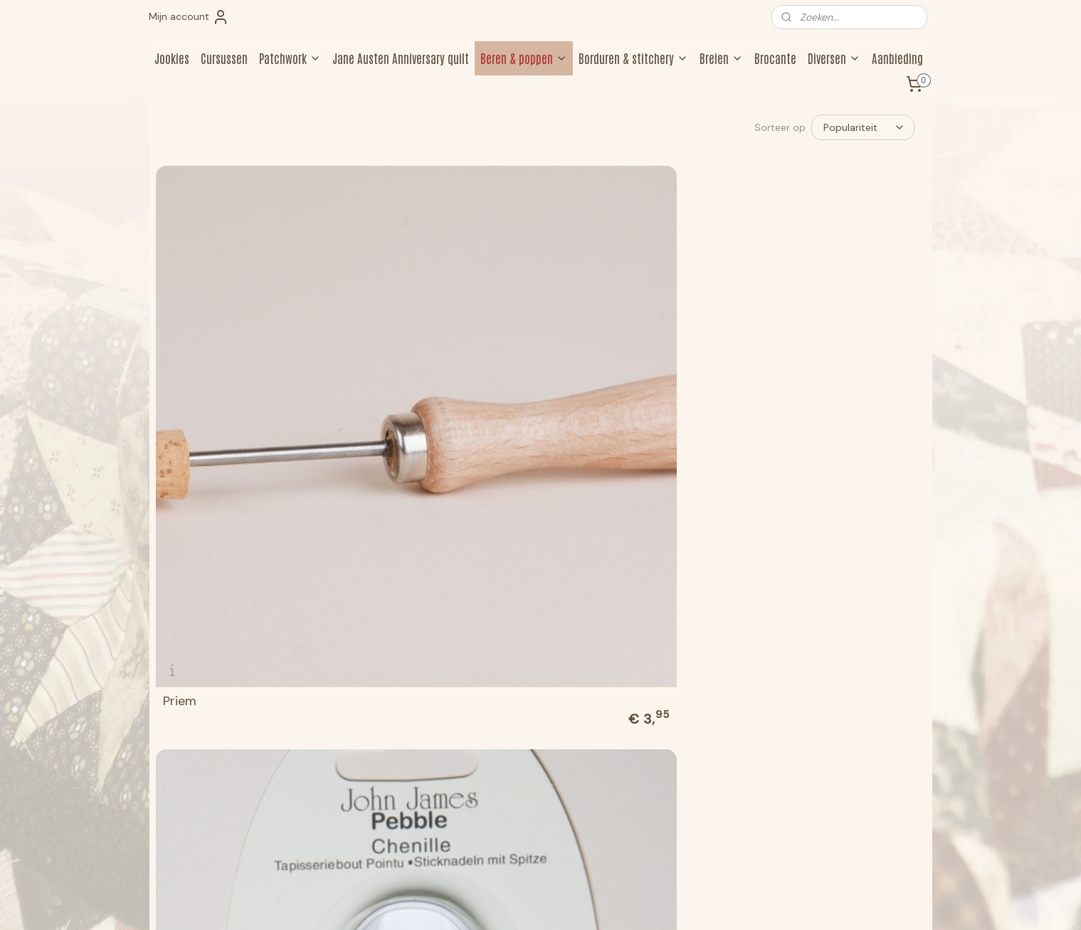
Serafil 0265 (785, 362)
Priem (179, 362)
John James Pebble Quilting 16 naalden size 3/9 (439, 601)
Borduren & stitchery (633, 57)
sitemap (485, 904)
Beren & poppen (523, 57)
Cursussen (224, 57)
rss (513, 904)
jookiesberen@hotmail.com (219, 804)
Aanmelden (819, 772)
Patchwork (290, 57)
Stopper (578, 362)
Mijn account (189, 17)
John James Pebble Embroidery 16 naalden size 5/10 (242, 595)
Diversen (834, 57)
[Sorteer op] (863, 127)
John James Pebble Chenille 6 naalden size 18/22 (439, 356)
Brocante (775, 57)
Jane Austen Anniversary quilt (400, 57)
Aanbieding (897, 57)
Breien (721, 57)
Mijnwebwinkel (680, 904)
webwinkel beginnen (562, 904)
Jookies (171, 57)
